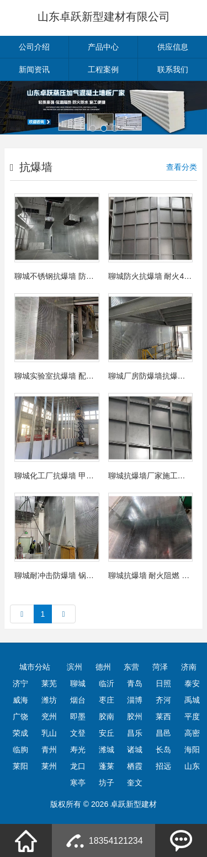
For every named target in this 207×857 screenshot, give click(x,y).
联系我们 (172, 69)
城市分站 (34, 666)
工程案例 (103, 69)
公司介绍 (34, 46)
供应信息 (172, 46)
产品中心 (103, 46)
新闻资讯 (34, 69)
